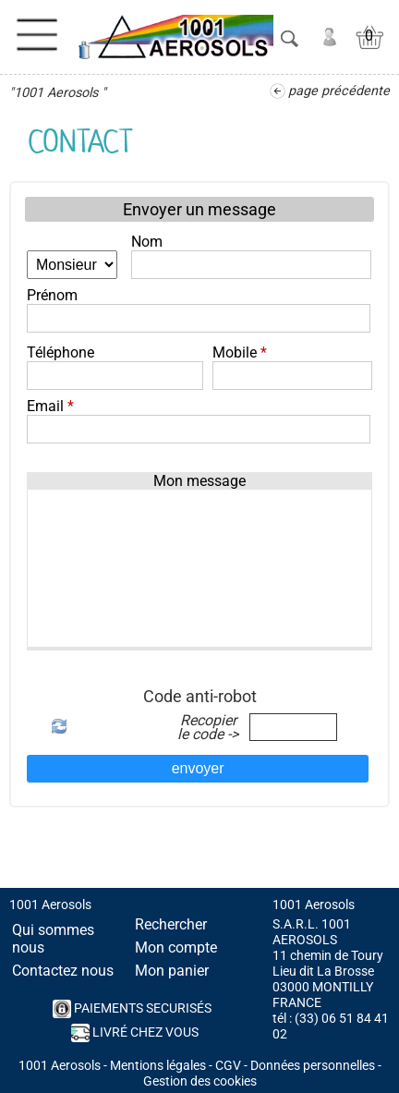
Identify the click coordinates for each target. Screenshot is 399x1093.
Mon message (199, 481)
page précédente (339, 91)
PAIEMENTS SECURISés (132, 1009)
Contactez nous (63, 970)
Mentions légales (158, 1066)
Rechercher (171, 924)
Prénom (52, 295)
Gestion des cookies (200, 1081)
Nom (147, 241)
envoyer (198, 768)
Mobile (239, 352)
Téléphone (60, 352)
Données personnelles (312, 1066)
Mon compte (176, 947)
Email (50, 406)
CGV (228, 1066)
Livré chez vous (135, 1033)
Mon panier (172, 970)
